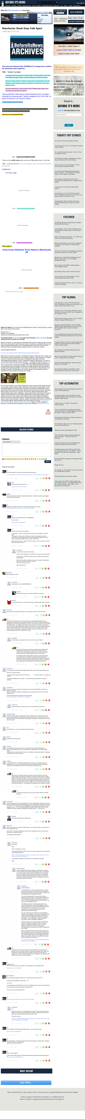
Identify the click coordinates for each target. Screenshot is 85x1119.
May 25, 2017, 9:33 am (17, 786)
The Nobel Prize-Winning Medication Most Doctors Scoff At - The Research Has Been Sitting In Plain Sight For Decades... (67, 173)
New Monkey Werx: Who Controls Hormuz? (67, 271)
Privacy (35, 1092)
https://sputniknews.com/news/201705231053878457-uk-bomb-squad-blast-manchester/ (28, 474)
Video (65, 5)
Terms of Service (43, 1092)
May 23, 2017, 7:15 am (12, 577)
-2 (40, 545)
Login (77, 3)
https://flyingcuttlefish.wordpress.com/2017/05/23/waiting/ (20, 508)
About (9, 1092)
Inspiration (56, 5)
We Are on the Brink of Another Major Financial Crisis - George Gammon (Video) (68, 357)
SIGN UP (61, 110)
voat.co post (14, 291)
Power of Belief (36, 5)
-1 (40, 500)
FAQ (24, 1092)
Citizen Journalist (41, 338)
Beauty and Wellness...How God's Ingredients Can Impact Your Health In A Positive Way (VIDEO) (68, 244)
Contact (29, 1092)
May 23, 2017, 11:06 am (17, 545)
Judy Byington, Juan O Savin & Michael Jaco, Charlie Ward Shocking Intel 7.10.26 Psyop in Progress (68, 230)
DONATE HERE (60, 12)
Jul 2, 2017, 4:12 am (11, 1047)
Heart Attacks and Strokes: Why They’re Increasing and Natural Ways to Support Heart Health (68, 180)
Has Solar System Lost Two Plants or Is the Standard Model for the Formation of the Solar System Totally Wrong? (68, 397)
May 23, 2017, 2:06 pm (12, 742)
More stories (25, 20)
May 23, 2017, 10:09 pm (17, 821)
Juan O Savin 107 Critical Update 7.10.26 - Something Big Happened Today (67, 165)
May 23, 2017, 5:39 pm (12, 812)
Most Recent (77, 5)
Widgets (75, 1092)
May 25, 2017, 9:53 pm (26, 944)
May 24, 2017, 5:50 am (21, 568)
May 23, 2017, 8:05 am (12, 615)
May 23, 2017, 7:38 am (17, 605)
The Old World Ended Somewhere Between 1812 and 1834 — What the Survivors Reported (67, 436)
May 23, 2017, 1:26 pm (12, 723)
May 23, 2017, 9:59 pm (17, 643)
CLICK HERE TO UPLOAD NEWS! (76, 21)
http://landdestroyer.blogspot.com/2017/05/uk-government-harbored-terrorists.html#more (35, 940)
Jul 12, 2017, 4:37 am (12, 1060)
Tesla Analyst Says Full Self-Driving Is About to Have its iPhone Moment (68, 389)
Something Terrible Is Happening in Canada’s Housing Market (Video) (68, 223)
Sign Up (82, 3)
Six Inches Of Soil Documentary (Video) (66, 141)
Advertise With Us (17, 1092)
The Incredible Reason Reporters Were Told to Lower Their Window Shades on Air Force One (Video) (68, 336)
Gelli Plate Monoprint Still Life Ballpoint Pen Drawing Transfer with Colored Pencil (67, 443)
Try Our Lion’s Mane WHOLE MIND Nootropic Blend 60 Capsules (20, 353)
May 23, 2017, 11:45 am (12, 700)
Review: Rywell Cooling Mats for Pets (66, 430)
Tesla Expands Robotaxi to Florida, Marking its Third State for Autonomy (68, 418)
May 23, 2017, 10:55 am (17, 525)
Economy (14, 5)
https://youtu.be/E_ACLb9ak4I (14, 968)
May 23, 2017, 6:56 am (12, 511)
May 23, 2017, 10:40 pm (21, 596)
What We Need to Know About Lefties (66, 476)
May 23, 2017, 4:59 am (12, 478)
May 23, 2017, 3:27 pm (12, 757)
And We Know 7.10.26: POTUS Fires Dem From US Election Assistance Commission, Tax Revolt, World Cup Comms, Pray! (68, 195)
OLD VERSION (76, 12)
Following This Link (43, 403)
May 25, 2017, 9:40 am (21, 797)
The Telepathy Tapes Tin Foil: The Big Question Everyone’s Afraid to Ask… (69, 424)
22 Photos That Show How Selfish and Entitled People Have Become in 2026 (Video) (68, 251)
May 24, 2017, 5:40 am (17, 864)
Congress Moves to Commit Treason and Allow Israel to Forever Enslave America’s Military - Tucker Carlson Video (68, 343)
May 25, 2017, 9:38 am (17, 958)
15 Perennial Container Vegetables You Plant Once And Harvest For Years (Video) (68, 159)
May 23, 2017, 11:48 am (17, 710)
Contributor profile (16, 20)
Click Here (16, 338)
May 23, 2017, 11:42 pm (12, 838)
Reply (37, 478)
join (9, 332)
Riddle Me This (59, 465)
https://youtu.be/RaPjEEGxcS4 (15, 1057)
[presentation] (68, 120)
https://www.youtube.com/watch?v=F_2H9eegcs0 (18, 697)
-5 (40, 769)
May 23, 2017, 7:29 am (17, 587)
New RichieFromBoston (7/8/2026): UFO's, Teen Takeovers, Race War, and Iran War (67, 369)
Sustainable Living (47, 5)
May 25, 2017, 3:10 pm (12, 1002)
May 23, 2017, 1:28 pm (12, 732)
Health (19, 5)
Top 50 (70, 5)
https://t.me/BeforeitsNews (62, 90)
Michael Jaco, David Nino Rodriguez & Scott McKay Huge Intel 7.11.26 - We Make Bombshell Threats (68, 259)
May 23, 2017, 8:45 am (12, 633)
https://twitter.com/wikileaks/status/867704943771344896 (20, 999)
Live (62, 5)
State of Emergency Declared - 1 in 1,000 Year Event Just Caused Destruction (68, 237)
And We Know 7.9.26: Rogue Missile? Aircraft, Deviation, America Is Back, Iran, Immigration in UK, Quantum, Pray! (69, 312)
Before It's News (15, 2)
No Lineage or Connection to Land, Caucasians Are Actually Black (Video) (69, 470)
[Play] (69, 34)
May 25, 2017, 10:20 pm (17, 1023)
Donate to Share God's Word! (69, 54)
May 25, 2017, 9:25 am (21, 664)
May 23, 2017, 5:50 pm (17, 490)
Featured (7, 5)
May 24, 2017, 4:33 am (12, 971)
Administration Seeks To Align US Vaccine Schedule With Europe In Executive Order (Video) (67, 202)
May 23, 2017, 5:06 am (12, 500)
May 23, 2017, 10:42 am (12, 683)
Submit (69, 125)
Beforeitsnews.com (15, 10)
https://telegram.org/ (76, 84)
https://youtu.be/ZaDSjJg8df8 (14, 1031)
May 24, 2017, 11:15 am (21, 881)
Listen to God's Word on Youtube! (69, 50)
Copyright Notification (55, 1092)
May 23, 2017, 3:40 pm (12, 769)
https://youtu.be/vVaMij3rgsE (18, 522)
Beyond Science (26, 5)
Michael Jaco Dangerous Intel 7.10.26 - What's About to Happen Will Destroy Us (68, 319)
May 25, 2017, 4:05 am (12, 993)
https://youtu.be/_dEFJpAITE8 (14, 1043)
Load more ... (26, 1082)
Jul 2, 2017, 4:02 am (11, 1035)
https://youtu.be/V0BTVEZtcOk (19, 486)
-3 (40, 615)
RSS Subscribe (67, 1092)
